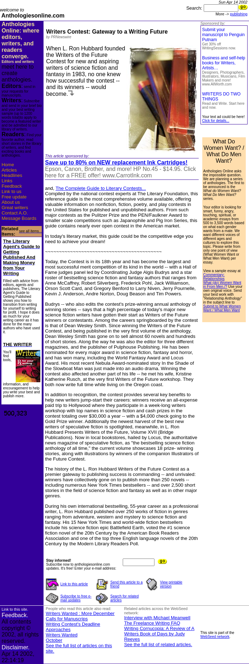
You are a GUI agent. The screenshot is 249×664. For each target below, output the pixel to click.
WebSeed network (215, 637)
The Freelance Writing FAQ (152, 623)
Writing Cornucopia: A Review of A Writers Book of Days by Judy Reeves (159, 634)
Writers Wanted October (61, 637)
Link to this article (74, 584)
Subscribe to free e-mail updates (75, 598)
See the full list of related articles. (158, 644)
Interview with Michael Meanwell (157, 617)
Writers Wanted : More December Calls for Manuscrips (80, 616)
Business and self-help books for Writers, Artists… (223, 70)
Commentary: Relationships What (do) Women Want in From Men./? (222, 281)
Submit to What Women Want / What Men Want (222, 308)
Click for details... (215, 121)
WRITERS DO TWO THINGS (223, 100)
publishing (239, 14)
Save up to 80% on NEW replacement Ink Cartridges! (116, 162)
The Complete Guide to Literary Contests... (101, 188)
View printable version (171, 584)
